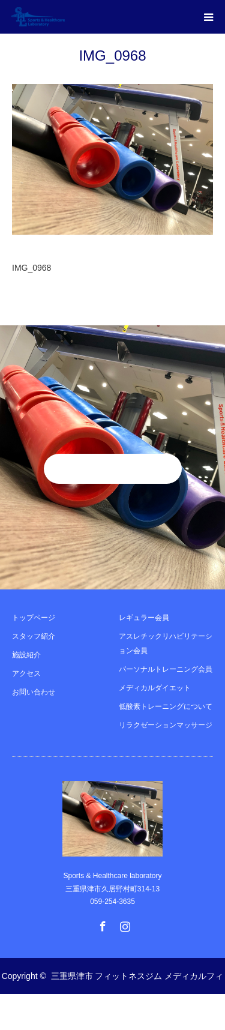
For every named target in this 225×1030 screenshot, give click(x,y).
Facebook (101, 924)
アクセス (26, 673)
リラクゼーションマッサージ (165, 725)
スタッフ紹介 (33, 636)
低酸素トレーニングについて (165, 706)
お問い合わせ (33, 692)
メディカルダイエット (155, 688)
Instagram (124, 924)
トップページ (33, 617)
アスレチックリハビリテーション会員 (165, 643)
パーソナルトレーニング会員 (165, 669)
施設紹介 (26, 655)
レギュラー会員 (144, 617)
